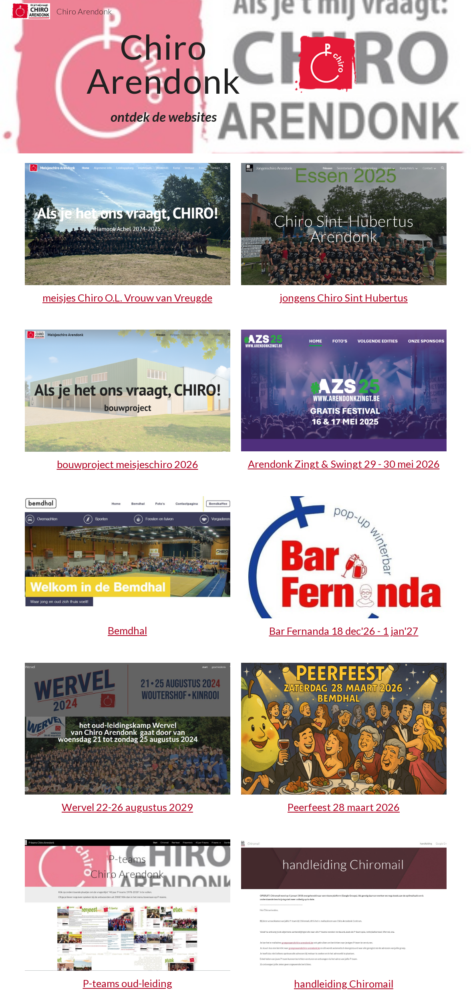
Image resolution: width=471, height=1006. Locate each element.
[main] (163, 64)
